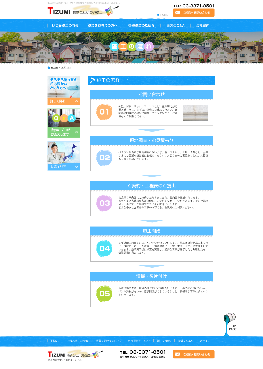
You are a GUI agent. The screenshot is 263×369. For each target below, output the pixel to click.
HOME (164, 14)
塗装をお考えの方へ (108, 340)
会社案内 (204, 340)
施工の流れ (164, 340)
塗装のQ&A (185, 340)
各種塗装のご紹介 (139, 340)
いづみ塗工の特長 (78, 340)
